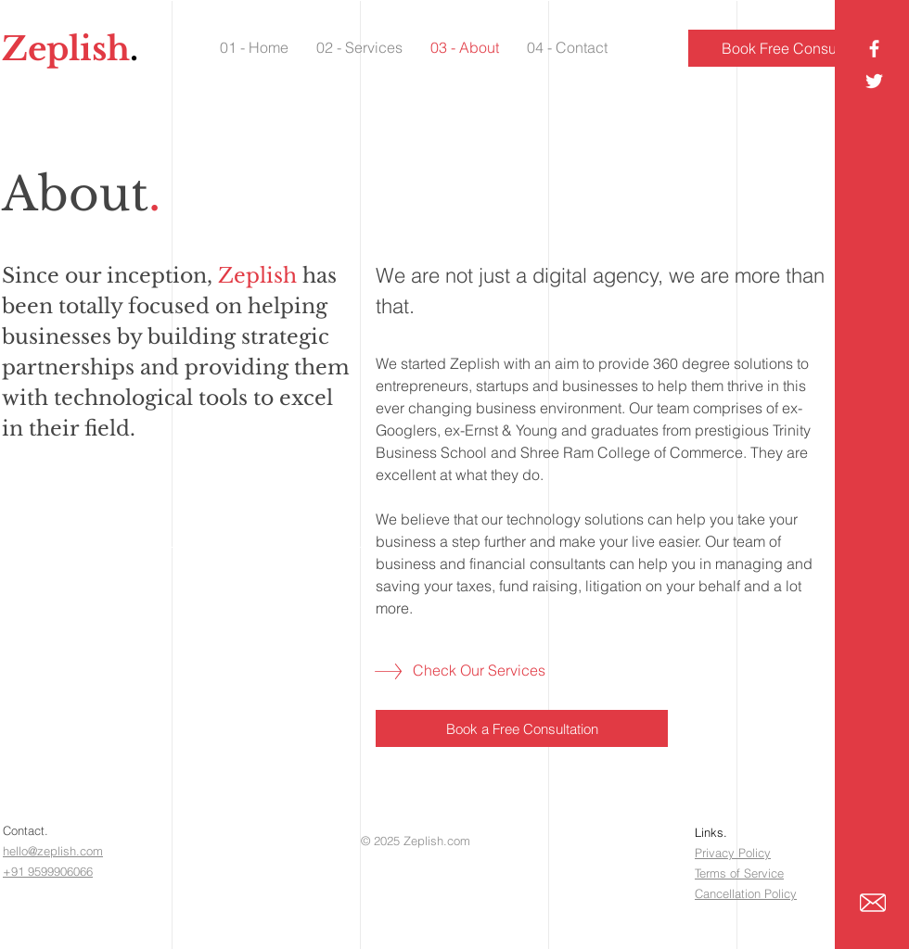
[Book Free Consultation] (798, 48)
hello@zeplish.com (53, 850)
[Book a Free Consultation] (522, 728)
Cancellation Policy (746, 893)
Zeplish (66, 49)
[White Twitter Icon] (874, 81)
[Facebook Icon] (874, 48)
